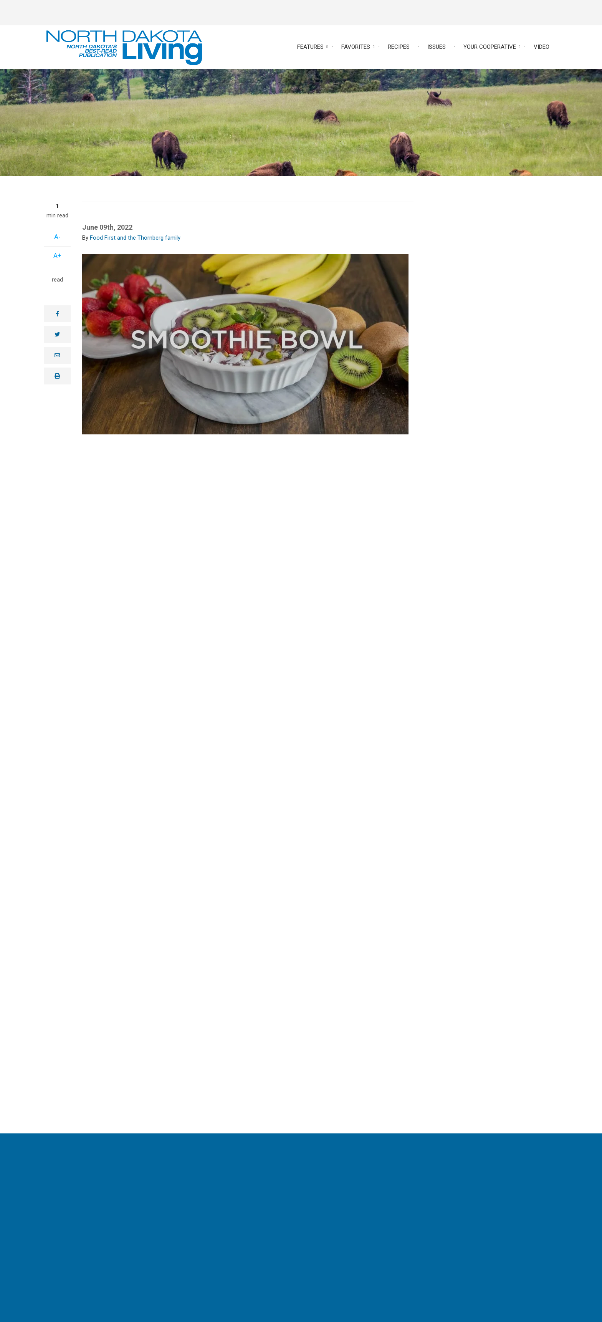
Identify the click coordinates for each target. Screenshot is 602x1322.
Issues (436, 46)
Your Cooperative (489, 46)
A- (57, 237)
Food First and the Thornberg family (135, 237)
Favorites (355, 46)
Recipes (399, 46)
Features (310, 46)
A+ (57, 256)
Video (541, 46)
